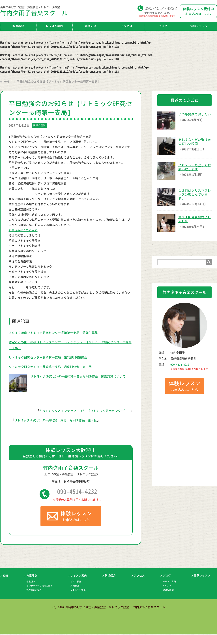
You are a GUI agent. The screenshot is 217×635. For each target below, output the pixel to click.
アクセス (126, 26)
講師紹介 (90, 26)
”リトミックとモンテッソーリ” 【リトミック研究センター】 (80, 410)
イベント (167, 586)
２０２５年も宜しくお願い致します (194, 167)
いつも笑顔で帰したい (194, 114)
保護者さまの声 (34, 590)
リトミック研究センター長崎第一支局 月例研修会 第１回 (52, 367)
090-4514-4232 (77, 492)
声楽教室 (74, 586)
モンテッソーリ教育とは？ (39, 586)
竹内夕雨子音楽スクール (68, 12)
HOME (5, 576)
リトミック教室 (78, 590)
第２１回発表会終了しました (194, 219)
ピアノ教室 (75, 582)
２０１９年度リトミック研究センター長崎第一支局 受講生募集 (56, 332)
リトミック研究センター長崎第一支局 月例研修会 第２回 (58, 420)
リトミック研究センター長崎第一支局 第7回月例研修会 (50, 357)
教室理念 (31, 576)
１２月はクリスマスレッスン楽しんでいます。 (194, 194)
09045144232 (160, 8)
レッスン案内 (54, 26)
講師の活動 (39, 125)
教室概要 (18, 26)
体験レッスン (202, 576)
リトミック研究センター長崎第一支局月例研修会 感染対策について (80, 376)
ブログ (162, 26)
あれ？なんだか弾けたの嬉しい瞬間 (194, 141)
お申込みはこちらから (23, 230)
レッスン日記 (169, 582)
